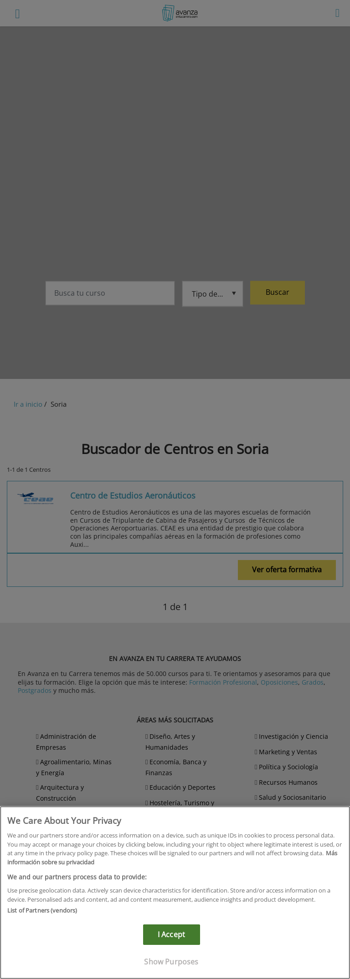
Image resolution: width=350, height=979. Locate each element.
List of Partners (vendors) (42, 910)
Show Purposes (171, 962)
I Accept (171, 934)
